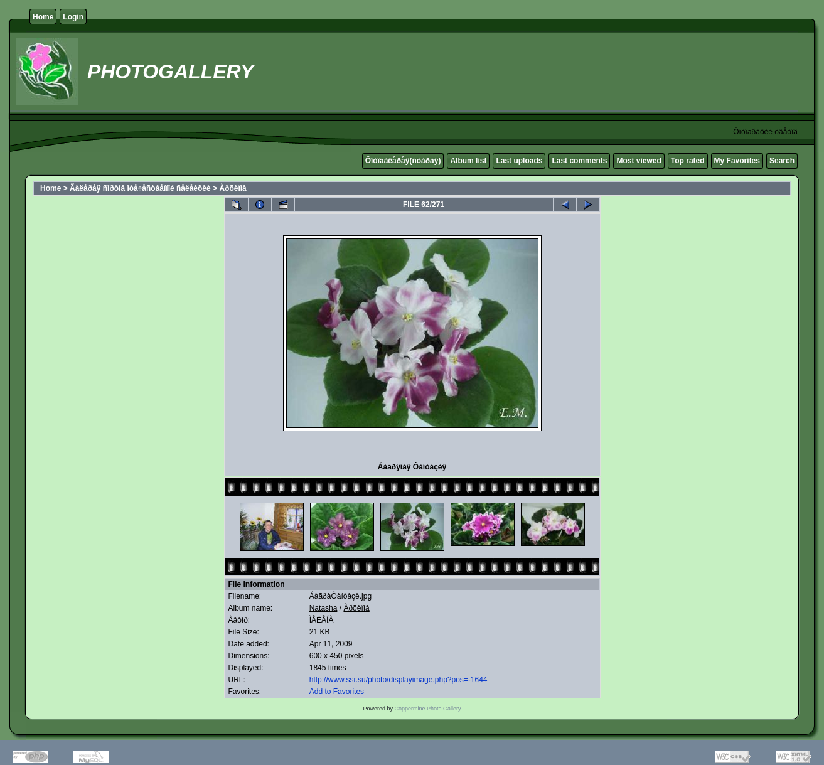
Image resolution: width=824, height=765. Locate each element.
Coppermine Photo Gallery (427, 708)
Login (73, 17)
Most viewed (638, 160)
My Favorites (737, 160)
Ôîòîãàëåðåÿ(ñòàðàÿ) (403, 160)
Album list (468, 160)
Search (782, 160)
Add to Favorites (336, 691)
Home (43, 17)
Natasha (323, 608)
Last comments (579, 160)
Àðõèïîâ (232, 188)
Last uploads (519, 160)
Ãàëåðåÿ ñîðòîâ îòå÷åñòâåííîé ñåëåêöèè (140, 188)
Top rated (688, 160)
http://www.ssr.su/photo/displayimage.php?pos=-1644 (398, 679)
